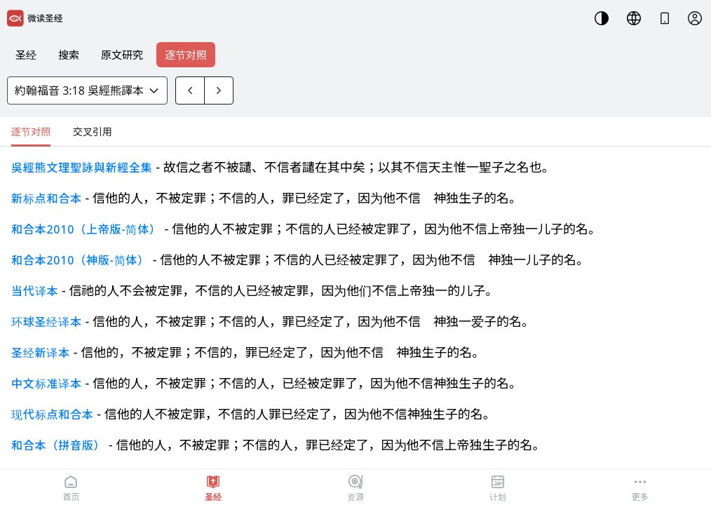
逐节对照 (186, 55)
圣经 (25, 55)
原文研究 (122, 55)
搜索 (68, 55)
